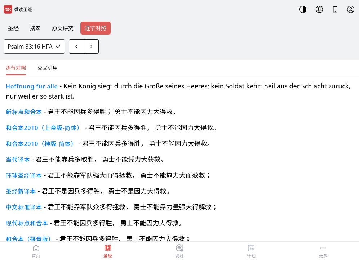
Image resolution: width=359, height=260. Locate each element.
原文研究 (63, 28)
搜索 (35, 28)
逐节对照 (95, 28)
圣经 (13, 28)
